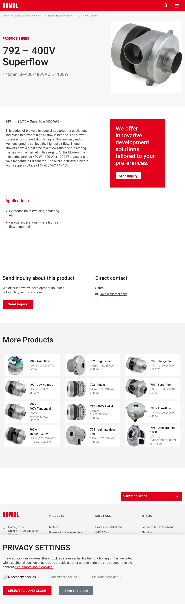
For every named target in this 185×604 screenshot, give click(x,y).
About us (147, 532)
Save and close (76, 591)
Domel (7, 15)
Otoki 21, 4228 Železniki (23, 531)
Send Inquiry (128, 176)
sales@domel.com (113, 294)
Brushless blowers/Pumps (60, 15)
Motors (53, 527)
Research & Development (157, 527)
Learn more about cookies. (34, 567)
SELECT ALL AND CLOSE (27, 591)
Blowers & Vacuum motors (29, 15)
